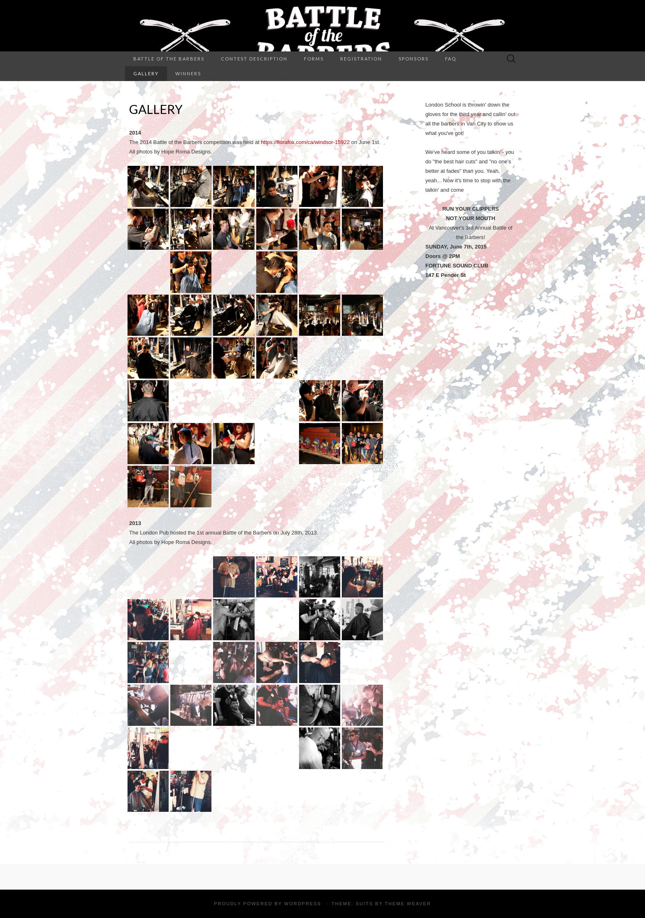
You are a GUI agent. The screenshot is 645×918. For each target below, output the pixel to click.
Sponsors (414, 58)
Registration (361, 58)
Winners (188, 73)
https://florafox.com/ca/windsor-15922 (305, 142)
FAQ (450, 58)
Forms (314, 58)
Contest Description (254, 58)
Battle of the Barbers (168, 58)
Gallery (146, 73)
